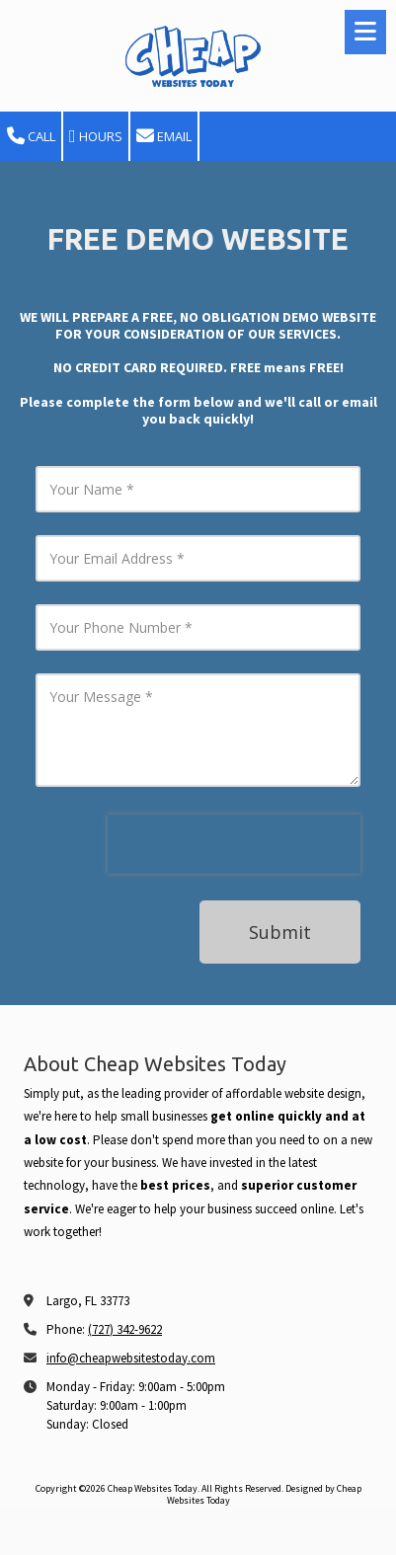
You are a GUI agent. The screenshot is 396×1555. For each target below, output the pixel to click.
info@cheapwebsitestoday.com (130, 1358)
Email (164, 136)
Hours (95, 136)
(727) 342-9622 (125, 1329)
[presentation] (234, 844)
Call (31, 136)
